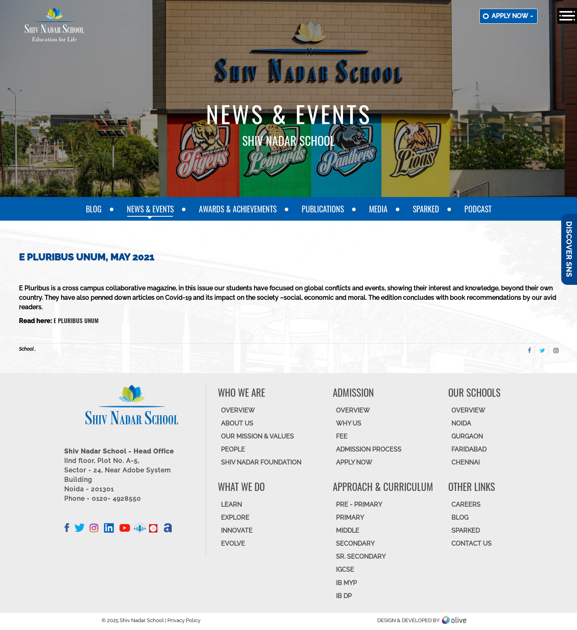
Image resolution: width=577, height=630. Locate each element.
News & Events (150, 209)
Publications (323, 209)
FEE (341, 436)
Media (378, 209)
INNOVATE (236, 530)
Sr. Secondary (361, 556)
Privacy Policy (183, 620)
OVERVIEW (238, 410)
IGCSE (345, 569)
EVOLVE (233, 543)
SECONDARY (355, 543)
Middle (347, 530)
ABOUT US (237, 423)
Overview (468, 410)
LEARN (231, 504)
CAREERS (466, 504)
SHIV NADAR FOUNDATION (261, 462)
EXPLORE (235, 517)
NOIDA (461, 423)
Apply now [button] (512, 16)
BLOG (459, 517)
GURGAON (467, 436)
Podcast (478, 209)
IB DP (344, 596)
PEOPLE (233, 449)
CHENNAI (465, 462)
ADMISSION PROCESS (368, 449)
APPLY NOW (354, 462)
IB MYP (346, 583)
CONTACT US (471, 543)
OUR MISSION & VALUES (257, 436)
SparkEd (426, 209)
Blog (94, 209)
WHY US (348, 423)
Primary (350, 517)
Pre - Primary (359, 504)
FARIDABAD (468, 449)
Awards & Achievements (237, 209)
